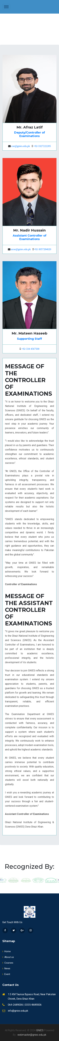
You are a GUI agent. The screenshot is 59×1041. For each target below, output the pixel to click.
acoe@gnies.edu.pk (21, 249)
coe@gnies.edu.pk (20, 146)
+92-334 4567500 (30, 348)
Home (6, 951)
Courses (7, 962)
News (6, 968)
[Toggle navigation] (6, 6)
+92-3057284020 (42, 249)
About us (8, 957)
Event (6, 974)
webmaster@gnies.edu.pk (31, 1034)
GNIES (39, 1030)
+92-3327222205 (42, 146)
